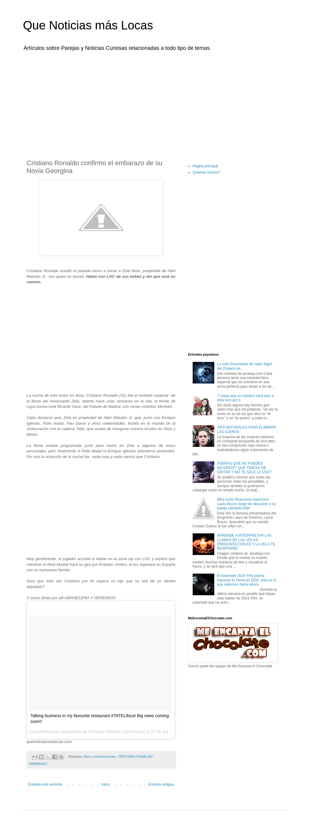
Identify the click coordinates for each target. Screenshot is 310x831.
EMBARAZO (38, 764)
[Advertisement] (155, 101)
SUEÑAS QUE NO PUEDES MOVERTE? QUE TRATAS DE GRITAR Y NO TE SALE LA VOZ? (244, 467)
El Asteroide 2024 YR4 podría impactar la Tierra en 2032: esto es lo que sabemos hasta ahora (246, 580)
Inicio (105, 784)
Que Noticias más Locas (88, 25)
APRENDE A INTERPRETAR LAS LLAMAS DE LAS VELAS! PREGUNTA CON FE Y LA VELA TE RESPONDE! (246, 541)
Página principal (205, 166)
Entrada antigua (161, 784)
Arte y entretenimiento (100, 756)
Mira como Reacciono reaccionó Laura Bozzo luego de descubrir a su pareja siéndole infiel (246, 503)
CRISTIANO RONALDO (135, 756)
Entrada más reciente (45, 784)
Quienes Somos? (206, 172)
